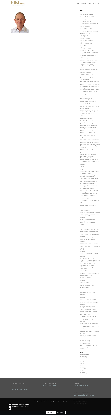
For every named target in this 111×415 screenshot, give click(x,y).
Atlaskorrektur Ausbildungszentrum (87, 13)
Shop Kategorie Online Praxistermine (87, 59)
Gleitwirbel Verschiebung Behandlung (87, 284)
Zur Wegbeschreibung (81, 385)
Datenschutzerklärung (84, 18)
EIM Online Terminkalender (85, 198)
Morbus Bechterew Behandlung (86, 267)
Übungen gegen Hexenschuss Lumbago (88, 132)
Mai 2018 (82, 370)
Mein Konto (82, 169)
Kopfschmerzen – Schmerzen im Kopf (87, 262)
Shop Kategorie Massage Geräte (86, 64)
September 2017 (83, 374)
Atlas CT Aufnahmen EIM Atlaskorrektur (88, 197)
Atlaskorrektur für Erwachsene (86, 118)
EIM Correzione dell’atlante (85, 21)
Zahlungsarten (83, 36)
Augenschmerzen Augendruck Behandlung (88, 301)
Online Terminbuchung (84, 204)
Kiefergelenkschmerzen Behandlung (87, 258)
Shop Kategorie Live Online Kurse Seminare (89, 60)
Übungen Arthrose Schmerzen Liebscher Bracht (89, 123)
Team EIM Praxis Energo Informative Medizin (89, 181)
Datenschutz (82, 164)
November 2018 (83, 368)
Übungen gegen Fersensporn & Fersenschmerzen (90, 84)
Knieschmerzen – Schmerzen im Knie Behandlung (90, 260)
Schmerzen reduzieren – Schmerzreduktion (88, 318)
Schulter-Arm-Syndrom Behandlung (87, 238)
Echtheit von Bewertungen (85, 19)
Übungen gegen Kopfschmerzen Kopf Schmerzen (90, 142)
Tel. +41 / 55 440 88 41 (49, 385)
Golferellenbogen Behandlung (86, 275)
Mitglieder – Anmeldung (85, 38)
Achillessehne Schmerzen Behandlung (87, 306)
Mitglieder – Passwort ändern (86, 43)
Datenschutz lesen (60, 412)
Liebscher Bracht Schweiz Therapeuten (88, 111)
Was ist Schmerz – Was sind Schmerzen (88, 316)
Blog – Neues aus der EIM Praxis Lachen (88, 16)
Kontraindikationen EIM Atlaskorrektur (87, 195)
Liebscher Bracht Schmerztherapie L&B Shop (89, 159)
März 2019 (82, 365)
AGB (81, 338)
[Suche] (98, 3)
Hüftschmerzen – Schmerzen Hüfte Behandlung (89, 273)
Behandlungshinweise (84, 354)
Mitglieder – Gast (83, 45)
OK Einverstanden (51, 412)
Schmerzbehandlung (84, 358)
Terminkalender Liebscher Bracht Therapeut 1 (89, 110)
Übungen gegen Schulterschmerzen (87, 156)
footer (12, 385)
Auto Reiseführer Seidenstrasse (86, 337)
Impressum (82, 25)
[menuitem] (78, 3)
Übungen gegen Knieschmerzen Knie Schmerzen (90, 144)
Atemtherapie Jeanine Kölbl (85, 72)
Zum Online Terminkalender (19, 390)
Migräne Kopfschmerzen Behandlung (87, 308)
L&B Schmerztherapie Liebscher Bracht (88, 183)
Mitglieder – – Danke (84, 47)
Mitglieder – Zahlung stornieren (86, 28)
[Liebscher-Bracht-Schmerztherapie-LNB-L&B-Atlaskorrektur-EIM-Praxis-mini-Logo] (18, 3)
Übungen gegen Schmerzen (85, 314)
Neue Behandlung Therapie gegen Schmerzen (89, 89)
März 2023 (82, 363)
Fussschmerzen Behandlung (85, 282)
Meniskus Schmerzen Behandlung (87, 265)
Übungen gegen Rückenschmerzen (87, 158)
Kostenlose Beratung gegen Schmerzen (88, 127)
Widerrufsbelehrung (84, 35)
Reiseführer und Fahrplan (85, 340)
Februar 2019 (82, 367)
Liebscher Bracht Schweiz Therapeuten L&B (89, 117)
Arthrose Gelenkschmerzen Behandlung (88, 299)
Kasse (81, 168)
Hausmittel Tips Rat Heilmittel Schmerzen (88, 309)
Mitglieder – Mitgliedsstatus (85, 26)
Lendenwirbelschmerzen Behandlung (87, 263)
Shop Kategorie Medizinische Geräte (87, 65)
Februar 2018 (82, 372)
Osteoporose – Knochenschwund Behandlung (89, 253)
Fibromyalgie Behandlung (85, 287)
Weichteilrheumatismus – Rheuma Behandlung (89, 214)
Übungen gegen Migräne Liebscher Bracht (88, 125)
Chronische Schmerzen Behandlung (87, 285)
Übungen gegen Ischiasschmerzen (87, 134)
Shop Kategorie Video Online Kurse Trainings (89, 62)
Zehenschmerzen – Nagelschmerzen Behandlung (90, 212)
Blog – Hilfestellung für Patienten (86, 14)
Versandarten (82, 30)
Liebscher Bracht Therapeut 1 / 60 (87, 108)
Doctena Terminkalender (85, 76)
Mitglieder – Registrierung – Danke (87, 50)
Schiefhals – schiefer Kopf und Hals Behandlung (89, 229)
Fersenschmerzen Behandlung (86, 277)
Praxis (81, 330)
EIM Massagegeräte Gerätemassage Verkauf (89, 193)
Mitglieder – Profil (83, 42)
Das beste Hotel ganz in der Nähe (84, 395)
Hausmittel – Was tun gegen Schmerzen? (88, 335)
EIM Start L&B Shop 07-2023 (85, 48)
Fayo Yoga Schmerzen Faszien (86, 129)
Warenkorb (82, 166)
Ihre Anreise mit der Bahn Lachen (87, 342)
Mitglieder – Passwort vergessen (86, 40)
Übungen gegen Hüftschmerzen (86, 130)
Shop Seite (82, 67)
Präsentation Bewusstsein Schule (86, 74)
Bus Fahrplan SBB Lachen (85, 343)
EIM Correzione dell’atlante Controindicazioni (89, 23)
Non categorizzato (83, 356)
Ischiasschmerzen (83, 268)
